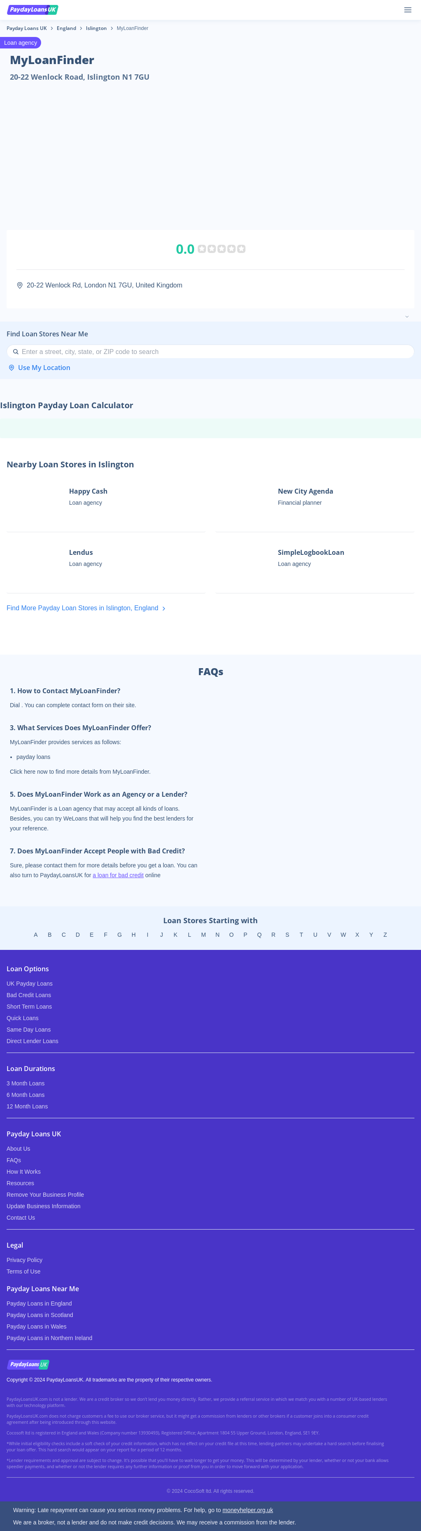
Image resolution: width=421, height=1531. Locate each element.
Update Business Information (44, 1206)
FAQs (14, 1160)
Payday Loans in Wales (37, 1326)
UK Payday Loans (30, 983)
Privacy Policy (24, 1260)
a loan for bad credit (118, 875)
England (66, 28)
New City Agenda (305, 491)
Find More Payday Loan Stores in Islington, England (88, 609)
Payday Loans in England (39, 1303)
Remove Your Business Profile (45, 1194)
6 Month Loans (26, 1095)
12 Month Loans (27, 1106)
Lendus (81, 552)
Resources (20, 1183)
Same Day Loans (29, 1029)
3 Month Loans (26, 1083)
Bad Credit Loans (29, 995)
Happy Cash (88, 491)
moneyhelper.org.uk (247, 1510)
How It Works (24, 1171)
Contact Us (21, 1217)
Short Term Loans (29, 1006)
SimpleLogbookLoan (311, 552)
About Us (18, 1148)
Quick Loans (23, 1018)
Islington (96, 28)
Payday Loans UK (27, 28)
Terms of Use (23, 1271)
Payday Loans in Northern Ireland (50, 1338)
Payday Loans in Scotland (40, 1315)
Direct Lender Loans (32, 1041)
